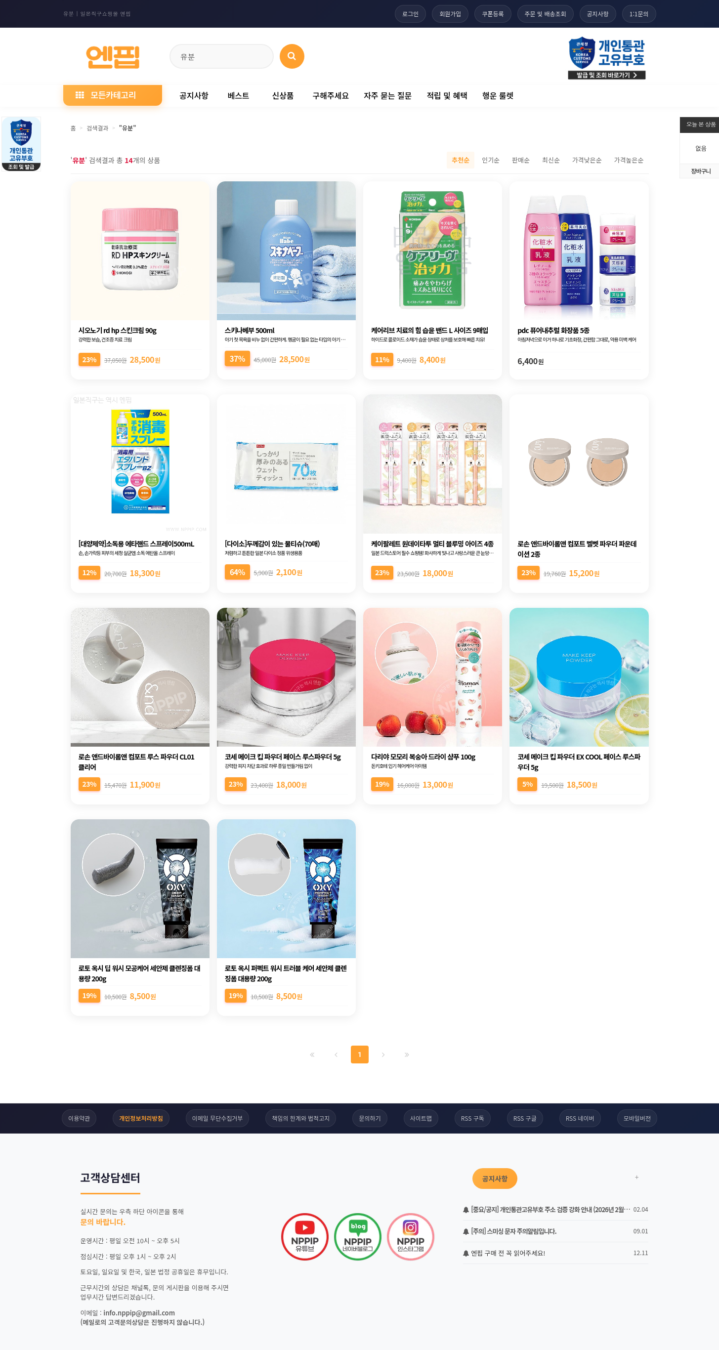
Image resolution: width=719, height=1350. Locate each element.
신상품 (283, 95)
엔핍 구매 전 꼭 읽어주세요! (504, 1253)
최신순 (551, 160)
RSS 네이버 (580, 1118)
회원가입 (450, 13)
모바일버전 (637, 1118)
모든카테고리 (106, 94)
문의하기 (370, 1118)
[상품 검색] (292, 56)
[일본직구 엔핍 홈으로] (112, 54)
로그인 (410, 13)
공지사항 (598, 13)
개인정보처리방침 (141, 1118)
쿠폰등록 (493, 13)
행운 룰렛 (497, 95)
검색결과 (97, 128)
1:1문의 (639, 13)
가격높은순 (629, 160)
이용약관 (79, 1118)
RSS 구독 (472, 1118)
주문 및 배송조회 (545, 13)
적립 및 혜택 (446, 95)
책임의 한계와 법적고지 (301, 1118)
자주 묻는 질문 (388, 95)
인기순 (491, 160)
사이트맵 (421, 1118)
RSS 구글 (525, 1118)
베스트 (238, 95)
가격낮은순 (587, 160)
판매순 (521, 160)
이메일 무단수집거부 (217, 1118)
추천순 (460, 160)
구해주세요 (331, 95)
